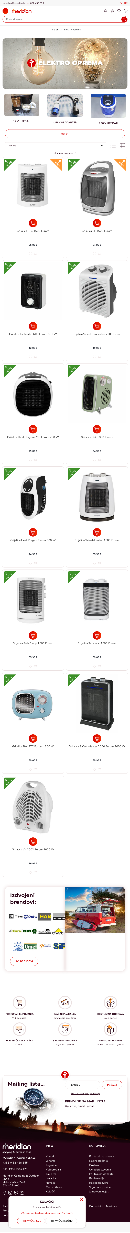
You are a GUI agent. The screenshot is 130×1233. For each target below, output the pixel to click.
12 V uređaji (21, 121)
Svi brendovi (24, 961)
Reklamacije (96, 1178)
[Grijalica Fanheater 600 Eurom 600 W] (33, 326)
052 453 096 (37, 3)
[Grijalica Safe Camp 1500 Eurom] (33, 635)
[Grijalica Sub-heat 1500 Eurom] (97, 635)
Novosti (51, 1183)
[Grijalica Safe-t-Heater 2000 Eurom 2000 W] (97, 738)
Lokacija (51, 1178)
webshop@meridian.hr (14, 3)
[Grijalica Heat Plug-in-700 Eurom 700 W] (33, 429)
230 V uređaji (108, 123)
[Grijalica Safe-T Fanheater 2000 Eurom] (97, 326)
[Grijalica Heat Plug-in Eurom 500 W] (33, 532)
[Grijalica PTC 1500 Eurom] (33, 223)
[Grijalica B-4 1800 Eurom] (97, 429)
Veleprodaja (53, 1169)
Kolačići (50, 1191)
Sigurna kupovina (100, 1187)
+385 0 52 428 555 (15, 1163)
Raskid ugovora (98, 1183)
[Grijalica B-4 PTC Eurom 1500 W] (33, 738)
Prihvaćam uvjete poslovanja (85, 1093)
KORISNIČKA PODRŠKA (19, 1040)
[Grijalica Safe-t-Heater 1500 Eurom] (97, 532)
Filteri (65, 133)
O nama (50, 1161)
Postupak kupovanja (101, 1156)
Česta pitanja (54, 1187)
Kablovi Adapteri (64, 122)
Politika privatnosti (101, 1174)
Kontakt (51, 1156)
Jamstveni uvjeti (99, 1191)
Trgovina (51, 1165)
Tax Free (51, 1174)
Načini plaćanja (98, 1161)
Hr (125, 3)
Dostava (94, 1165)
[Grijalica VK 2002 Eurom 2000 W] (33, 842)
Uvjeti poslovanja (100, 1169)
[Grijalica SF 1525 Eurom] (97, 223)
